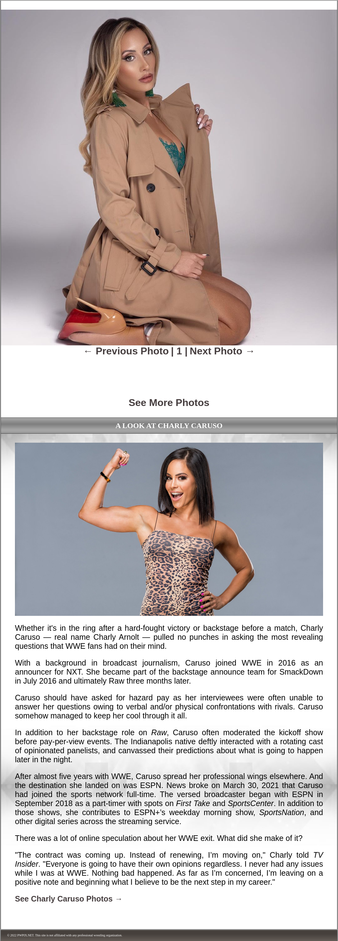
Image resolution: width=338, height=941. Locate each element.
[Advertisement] (169, 372)
